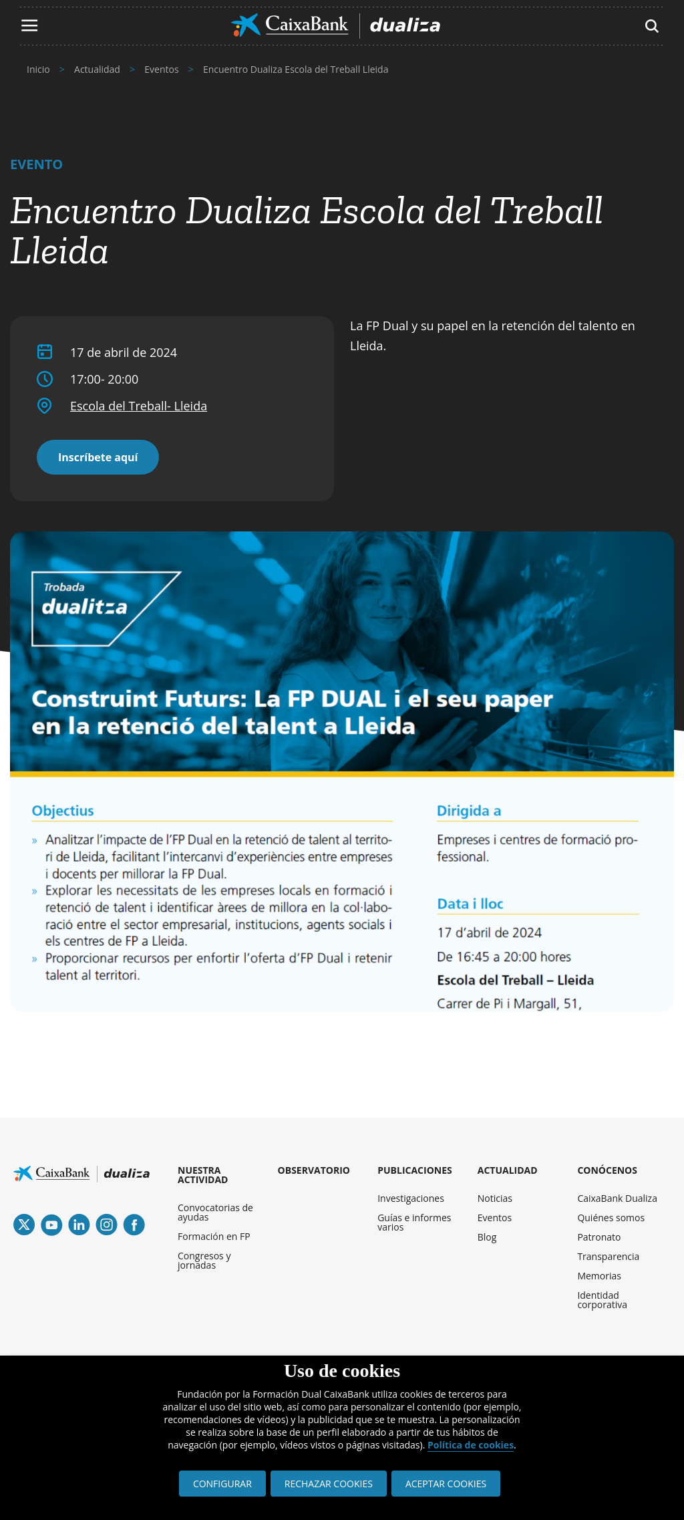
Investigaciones (410, 1198)
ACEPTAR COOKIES (445, 1483)
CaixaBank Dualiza (617, 1198)
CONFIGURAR (222, 1483)
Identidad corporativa (602, 1300)
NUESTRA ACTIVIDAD (203, 1175)
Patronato (599, 1237)
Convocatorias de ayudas (215, 1212)
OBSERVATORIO (314, 1170)
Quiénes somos (611, 1217)
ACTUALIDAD (508, 1170)
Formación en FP (214, 1236)
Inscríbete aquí (98, 457)
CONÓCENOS (607, 1170)
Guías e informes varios (414, 1222)
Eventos (495, 1217)
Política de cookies (471, 1444)
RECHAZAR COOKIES (329, 1483)
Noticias (495, 1198)
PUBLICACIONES (414, 1170)
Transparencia (608, 1256)
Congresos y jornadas (204, 1260)
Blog (487, 1237)
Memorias (599, 1275)
